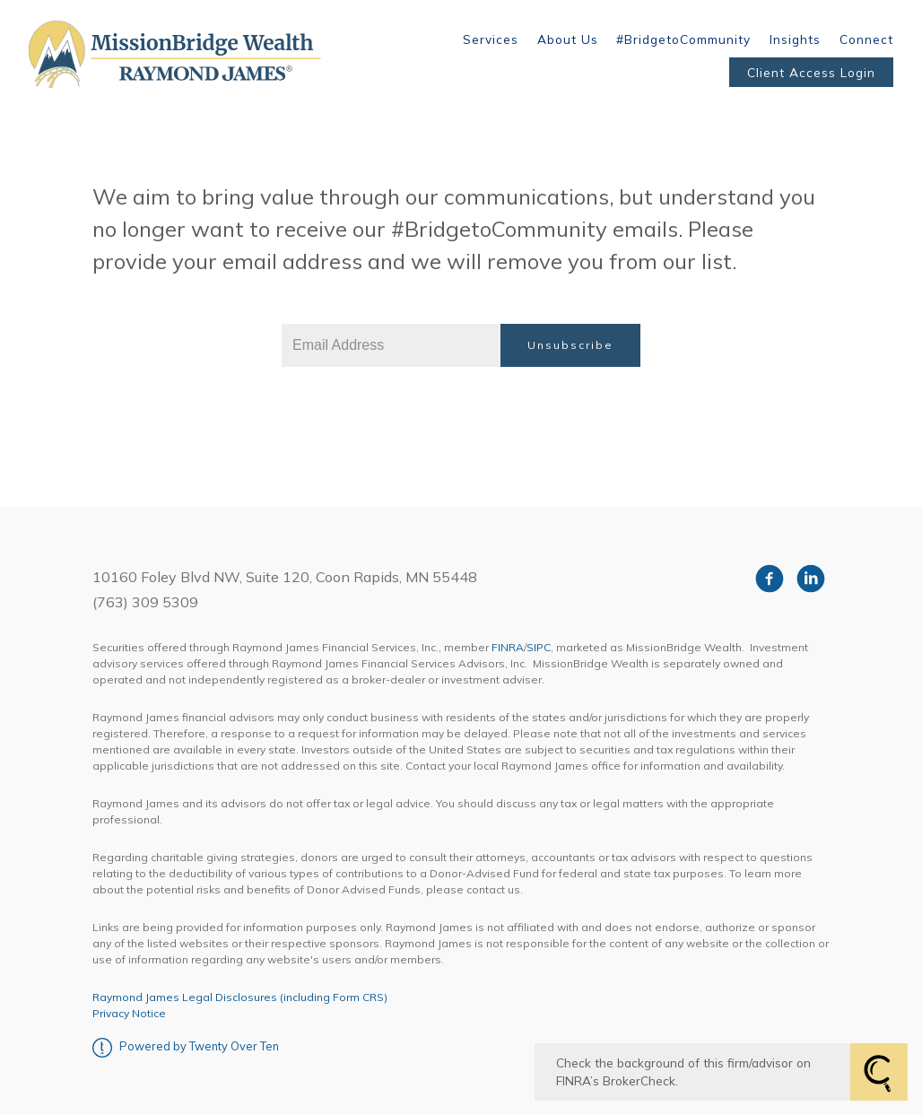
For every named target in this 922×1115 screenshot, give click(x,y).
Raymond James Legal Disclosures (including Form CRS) (239, 997)
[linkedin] (810, 578)
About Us (567, 39)
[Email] (391, 345)
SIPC (538, 647)
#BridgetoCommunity (683, 39)
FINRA (507, 647)
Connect (866, 39)
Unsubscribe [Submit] (570, 345)
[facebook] (769, 578)
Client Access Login (811, 72)
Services (490, 39)
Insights (795, 39)
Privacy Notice (129, 1013)
